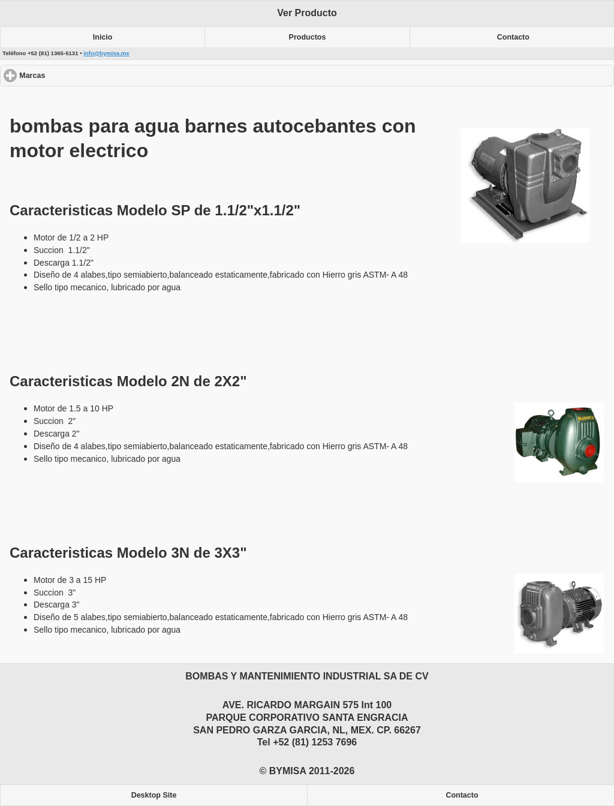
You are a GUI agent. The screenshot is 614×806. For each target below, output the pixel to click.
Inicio (103, 37)
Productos (307, 37)
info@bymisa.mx (106, 53)
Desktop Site (154, 795)
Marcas (76, 75)
